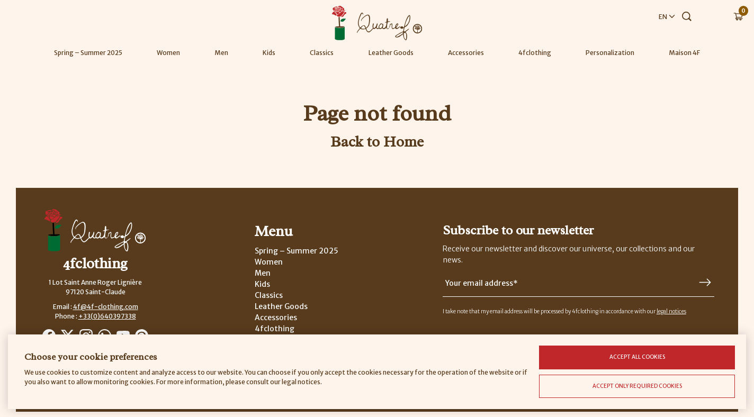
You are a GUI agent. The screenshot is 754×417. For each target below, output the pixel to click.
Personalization (610, 53)
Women (168, 53)
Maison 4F (684, 53)
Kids (269, 53)
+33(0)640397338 (107, 316)
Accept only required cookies (637, 386)
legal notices (671, 311)
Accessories (466, 53)
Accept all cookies (637, 356)
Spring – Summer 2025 (88, 53)
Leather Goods (391, 53)
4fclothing (534, 53)
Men (221, 53)
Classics (322, 53)
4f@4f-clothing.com (105, 307)
